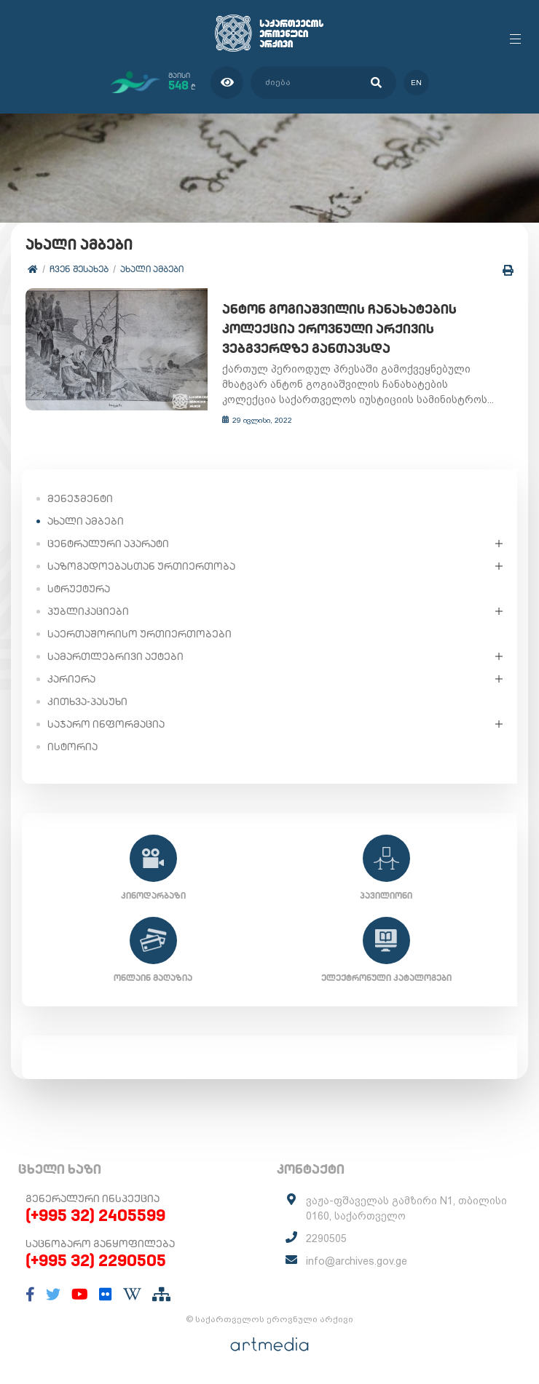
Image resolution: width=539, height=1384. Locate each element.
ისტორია (72, 746)
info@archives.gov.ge (356, 1261)
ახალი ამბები (152, 268)
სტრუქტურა (78, 588)
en (416, 83)
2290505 (326, 1238)
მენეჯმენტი (80, 498)
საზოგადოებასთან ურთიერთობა (141, 566)
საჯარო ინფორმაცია (106, 724)
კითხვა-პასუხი (87, 701)
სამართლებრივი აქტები (115, 656)
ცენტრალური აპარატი (108, 543)
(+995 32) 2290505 (95, 1260)
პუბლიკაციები (88, 611)
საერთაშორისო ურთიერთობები (139, 633)
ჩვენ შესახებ (79, 268)
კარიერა (71, 678)
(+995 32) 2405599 (95, 1215)
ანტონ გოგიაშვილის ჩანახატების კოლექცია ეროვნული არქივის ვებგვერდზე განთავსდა (339, 329)
